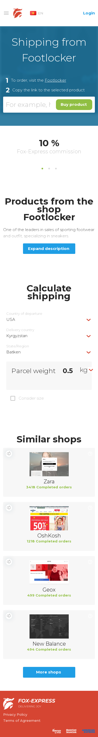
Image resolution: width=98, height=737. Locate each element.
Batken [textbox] (13, 351)
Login (89, 13)
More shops (48, 672)
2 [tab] (49, 168)
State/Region (17, 346)
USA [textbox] (10, 319)
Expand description (48, 248)
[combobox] (49, 319)
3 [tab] (56, 168)
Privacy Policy (15, 714)
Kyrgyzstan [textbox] (16, 335)
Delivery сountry (20, 330)
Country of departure (24, 313)
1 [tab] (42, 168)
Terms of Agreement (22, 720)
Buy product (74, 104)
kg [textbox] (84, 370)
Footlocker (55, 80)
